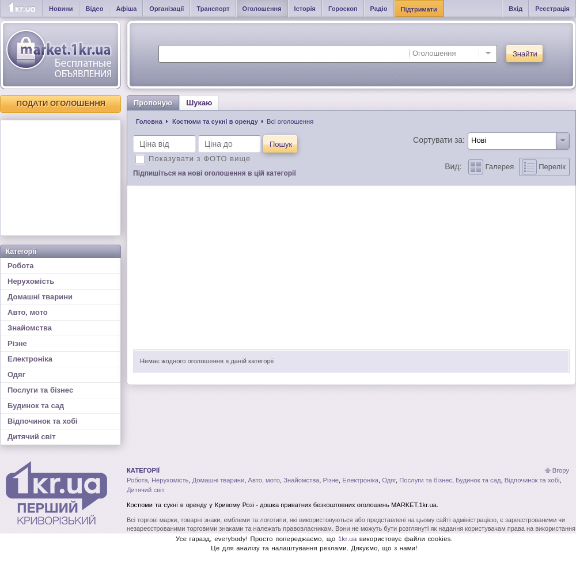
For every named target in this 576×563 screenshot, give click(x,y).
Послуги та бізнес (40, 390)
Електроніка (29, 359)
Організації (166, 8)
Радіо (379, 8)
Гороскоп (343, 8)
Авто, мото (27, 312)
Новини (61, 8)
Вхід (515, 8)
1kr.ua (347, 538)
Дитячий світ (31, 436)
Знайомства (29, 328)
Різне (17, 343)
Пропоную (153, 102)
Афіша (126, 8)
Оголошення (262, 8)
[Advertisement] (60, 177)
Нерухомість (30, 281)
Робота (20, 265)
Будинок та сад (35, 405)
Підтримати (419, 9)
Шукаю (199, 102)
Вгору (560, 470)
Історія (305, 8)
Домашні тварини (40, 296)
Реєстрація (552, 8)
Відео (95, 8)
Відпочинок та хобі (42, 421)
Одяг (16, 374)
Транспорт (212, 8)
